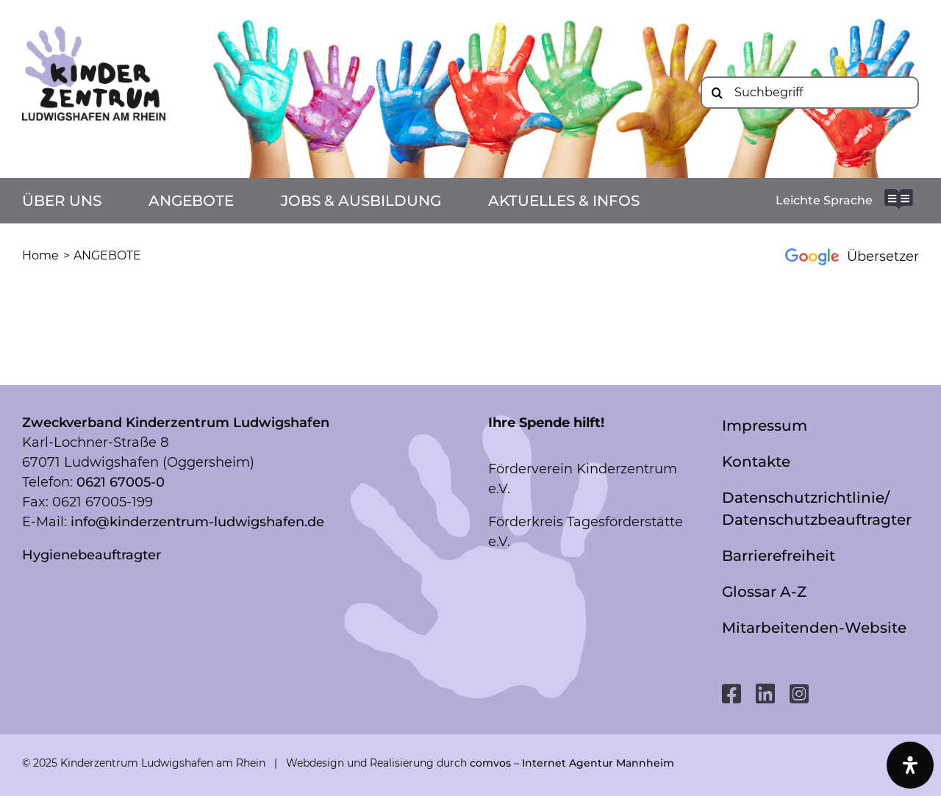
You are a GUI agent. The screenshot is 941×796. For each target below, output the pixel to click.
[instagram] (799, 694)
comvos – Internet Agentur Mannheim (572, 763)
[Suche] (717, 92)
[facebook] (731, 694)
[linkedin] (765, 694)
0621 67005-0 (120, 482)
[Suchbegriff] (810, 92)
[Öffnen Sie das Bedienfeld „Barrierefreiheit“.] (910, 765)
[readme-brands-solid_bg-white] (898, 195)
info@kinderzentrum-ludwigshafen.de (197, 522)
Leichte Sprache (824, 200)
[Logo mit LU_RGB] (93, 33)
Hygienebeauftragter (91, 555)
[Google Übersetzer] (843, 256)
